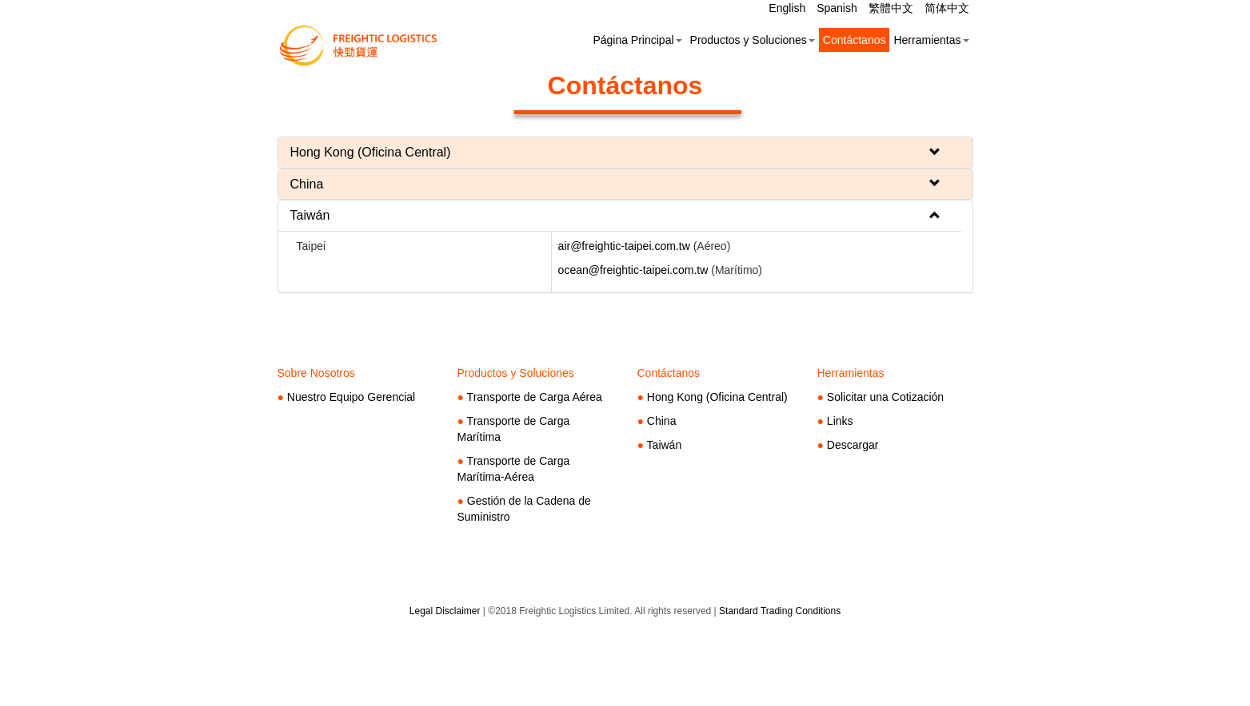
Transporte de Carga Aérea (534, 397)
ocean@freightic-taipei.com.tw (633, 270)
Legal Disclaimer (445, 611)
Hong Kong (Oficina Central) (717, 397)
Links (840, 420)
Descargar (853, 444)
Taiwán (664, 444)
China (662, 420)
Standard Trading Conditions (780, 611)
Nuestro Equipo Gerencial (351, 397)
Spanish (838, 8)
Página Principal (637, 40)
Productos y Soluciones (752, 40)
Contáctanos (854, 40)
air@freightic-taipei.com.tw (624, 246)
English (789, 8)
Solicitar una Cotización (885, 397)
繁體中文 (893, 8)
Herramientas (930, 40)
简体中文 (947, 8)
